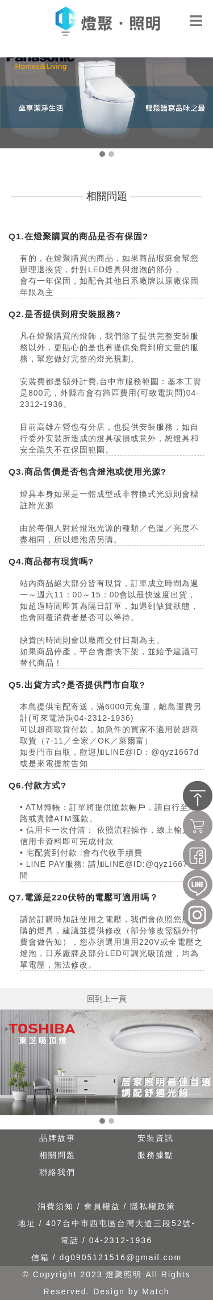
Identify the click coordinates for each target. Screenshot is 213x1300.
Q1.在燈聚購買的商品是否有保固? (78, 236)
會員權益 (104, 1206)
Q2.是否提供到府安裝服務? (65, 314)
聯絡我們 (57, 1172)
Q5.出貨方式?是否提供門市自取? (77, 685)
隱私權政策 (153, 1206)
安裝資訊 (155, 1138)
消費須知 (57, 1206)
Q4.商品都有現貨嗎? (51, 561)
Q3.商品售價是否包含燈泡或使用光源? (87, 471)
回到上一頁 (107, 998)
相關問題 (57, 1155)
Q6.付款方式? (37, 785)
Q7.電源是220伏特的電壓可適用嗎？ (84, 897)
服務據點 (155, 1155)
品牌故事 (57, 1138)
